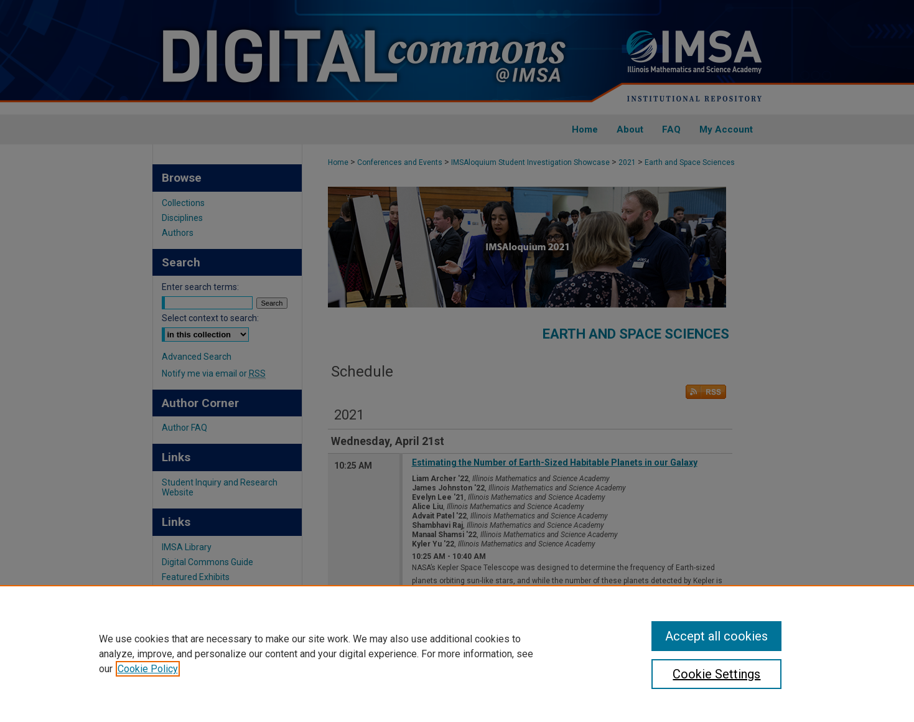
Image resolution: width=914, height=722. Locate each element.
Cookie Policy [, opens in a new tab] (148, 669)
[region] (457, 653)
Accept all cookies (716, 636)
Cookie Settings (716, 674)
